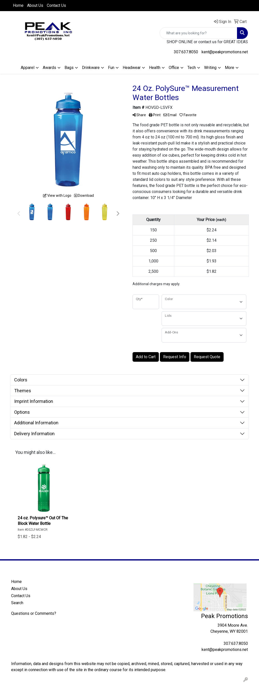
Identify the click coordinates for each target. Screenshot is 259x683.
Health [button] (154, 67)
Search (17, 602)
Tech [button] (191, 67)
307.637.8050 (186, 52)
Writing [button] (210, 67)
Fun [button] (111, 67)
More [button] (229, 67)
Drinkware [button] (91, 67)
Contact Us (56, 5)
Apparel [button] (27, 67)
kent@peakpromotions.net (225, 52)
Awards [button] (49, 67)
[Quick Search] (198, 33)
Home (18, 5)
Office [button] (174, 67)
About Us (35, 5)
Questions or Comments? (33, 613)
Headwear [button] (132, 67)
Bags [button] (69, 67)
